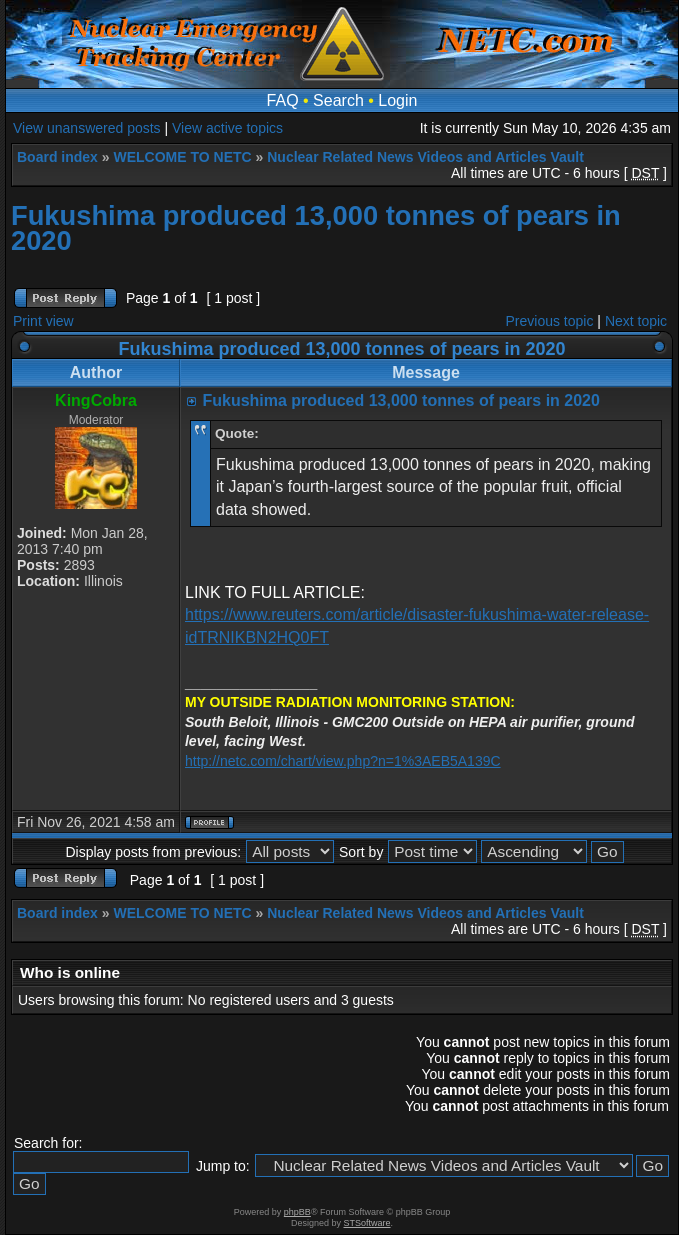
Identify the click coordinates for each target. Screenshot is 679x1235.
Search (338, 100)
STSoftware (367, 1223)
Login (397, 100)
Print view (43, 321)
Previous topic (550, 321)
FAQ (283, 100)
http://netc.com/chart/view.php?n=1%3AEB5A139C (343, 761)
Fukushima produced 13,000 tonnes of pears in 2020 (316, 228)
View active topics (227, 128)
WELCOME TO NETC (182, 157)
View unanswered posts (87, 128)
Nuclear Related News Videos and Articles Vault (425, 157)
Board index (57, 157)
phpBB (297, 1212)
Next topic (636, 321)
